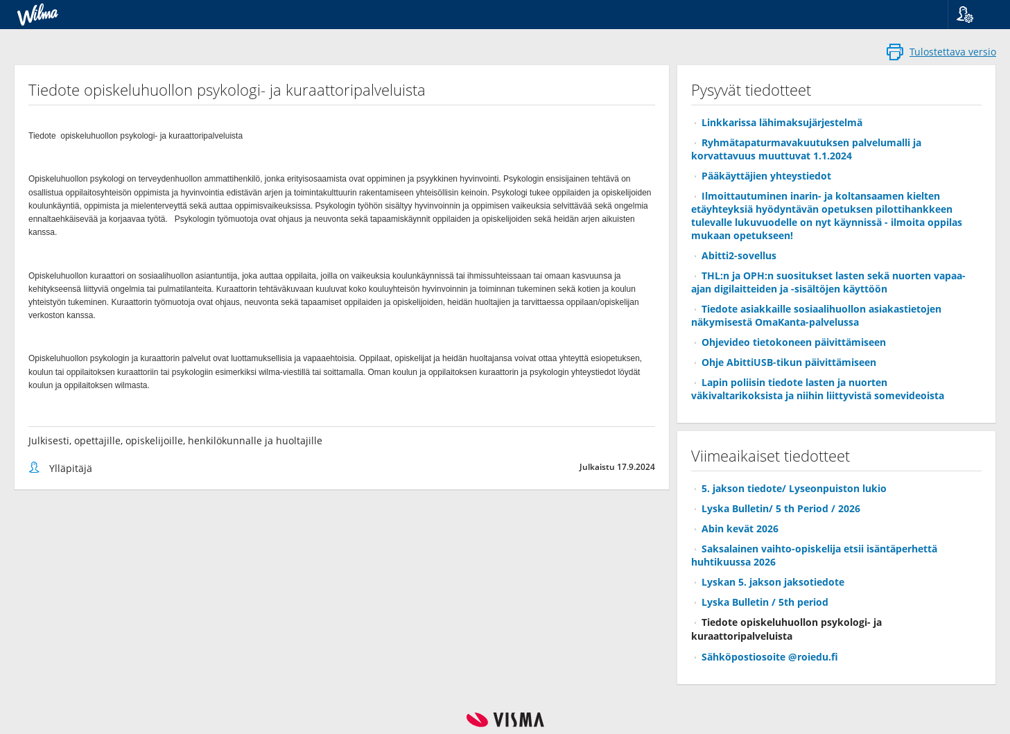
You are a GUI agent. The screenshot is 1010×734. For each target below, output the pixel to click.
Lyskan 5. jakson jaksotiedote (773, 581)
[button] (974, 14)
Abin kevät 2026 (740, 528)
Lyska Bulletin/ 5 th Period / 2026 (781, 508)
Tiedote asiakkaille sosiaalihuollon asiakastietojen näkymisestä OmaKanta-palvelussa (816, 315)
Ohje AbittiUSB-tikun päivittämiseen (789, 362)
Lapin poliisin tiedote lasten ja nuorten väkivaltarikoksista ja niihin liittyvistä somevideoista (817, 389)
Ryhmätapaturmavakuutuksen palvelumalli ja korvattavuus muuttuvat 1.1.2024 (806, 149)
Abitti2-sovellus (739, 255)
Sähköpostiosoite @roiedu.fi (770, 656)
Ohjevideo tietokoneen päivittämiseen (794, 342)
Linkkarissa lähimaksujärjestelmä (782, 122)
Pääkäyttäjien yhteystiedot (766, 175)
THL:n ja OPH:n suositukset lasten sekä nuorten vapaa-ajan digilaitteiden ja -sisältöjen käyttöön (828, 282)
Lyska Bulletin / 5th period (765, 602)
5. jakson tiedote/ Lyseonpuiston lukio (794, 488)
